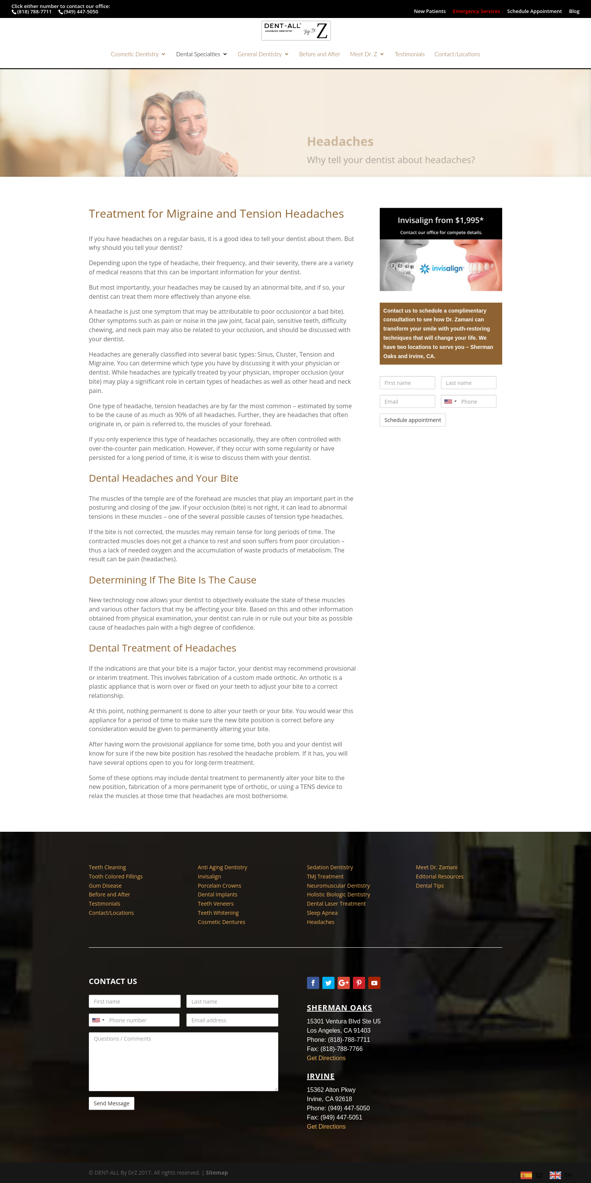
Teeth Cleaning (107, 867)
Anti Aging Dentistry (222, 867)
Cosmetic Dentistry (135, 54)
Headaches (321, 922)
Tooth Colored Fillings (116, 876)
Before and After (319, 54)
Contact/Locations (457, 54)
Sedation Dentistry (330, 867)
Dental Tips (430, 885)
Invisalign (209, 876)
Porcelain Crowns (219, 885)
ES (539, 1174)
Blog (574, 12)
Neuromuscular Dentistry (338, 885)
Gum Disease (105, 885)
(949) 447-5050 (81, 11)
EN (568, 1174)
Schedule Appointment (534, 12)
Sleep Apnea (322, 912)
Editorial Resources (440, 876)
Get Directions (326, 1058)
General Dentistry (260, 54)
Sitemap (217, 1172)
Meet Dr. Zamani (436, 867)
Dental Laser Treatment (336, 903)
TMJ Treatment (325, 876)
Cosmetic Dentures (221, 922)
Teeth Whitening (218, 912)
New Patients (430, 12)
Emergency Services (476, 12)
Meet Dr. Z (363, 54)
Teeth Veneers (216, 903)
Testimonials (410, 54)
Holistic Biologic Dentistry (338, 894)
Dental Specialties (198, 54)
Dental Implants (218, 894)
